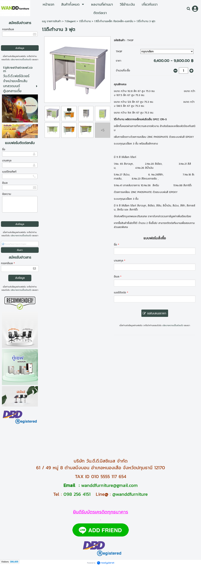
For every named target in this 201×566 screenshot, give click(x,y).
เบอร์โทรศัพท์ (9, 172)
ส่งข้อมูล (20, 278)
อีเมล (5, 183)
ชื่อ (3, 149)
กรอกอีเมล (8, 29)
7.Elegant (70, 21)
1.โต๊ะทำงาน (85, 21)
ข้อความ (6, 194)
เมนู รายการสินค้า (51, 21)
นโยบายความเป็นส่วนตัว (21, 59)
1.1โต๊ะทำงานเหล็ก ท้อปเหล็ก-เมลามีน (113, 21)
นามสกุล (6, 161)
